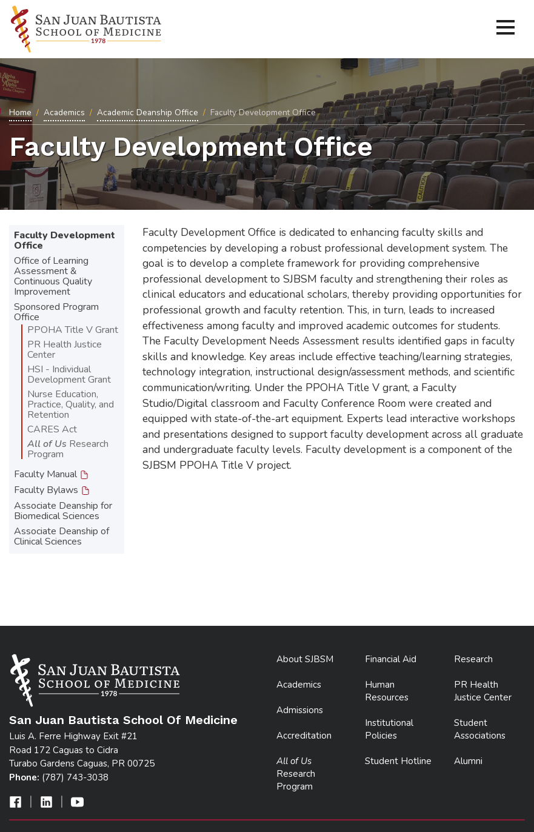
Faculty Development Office (64, 240)
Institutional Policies (389, 729)
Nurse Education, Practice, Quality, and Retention (70, 404)
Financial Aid (390, 659)
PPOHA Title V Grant (72, 330)
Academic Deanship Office (147, 112)
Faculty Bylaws (52, 490)
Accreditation (304, 736)
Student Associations (480, 729)
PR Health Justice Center (64, 349)
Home (20, 112)
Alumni (468, 761)
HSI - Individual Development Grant (69, 374)
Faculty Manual (51, 474)
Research (473, 659)
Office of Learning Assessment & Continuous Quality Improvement (53, 276)
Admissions (299, 710)
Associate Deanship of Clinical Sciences (61, 536)
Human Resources (387, 691)
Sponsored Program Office (56, 312)
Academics (64, 112)
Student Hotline (398, 761)
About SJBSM (304, 659)
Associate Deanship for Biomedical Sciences (63, 511)
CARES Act (52, 429)
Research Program (67, 449)
